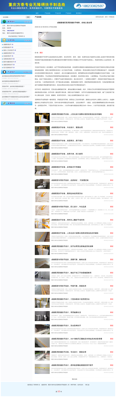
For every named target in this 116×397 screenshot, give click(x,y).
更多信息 (74, 379)
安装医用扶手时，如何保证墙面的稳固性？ (14, 91)
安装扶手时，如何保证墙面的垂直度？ (13, 86)
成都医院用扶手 (8, 53)
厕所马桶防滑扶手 (8, 62)
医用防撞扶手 (7, 47)
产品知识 (68, 13)
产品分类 (58, 13)
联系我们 (79, 13)
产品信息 (47, 13)
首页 (37, 13)
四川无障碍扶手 (8, 67)
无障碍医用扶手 (8, 59)
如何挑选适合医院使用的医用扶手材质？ (14, 76)
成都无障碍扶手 (8, 64)
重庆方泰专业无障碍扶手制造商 (59, 121)
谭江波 (87, 384)
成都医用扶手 (7, 44)
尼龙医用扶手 (7, 56)
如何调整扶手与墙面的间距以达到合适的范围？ (16, 97)
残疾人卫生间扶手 (8, 50)
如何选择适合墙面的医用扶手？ (11, 81)
